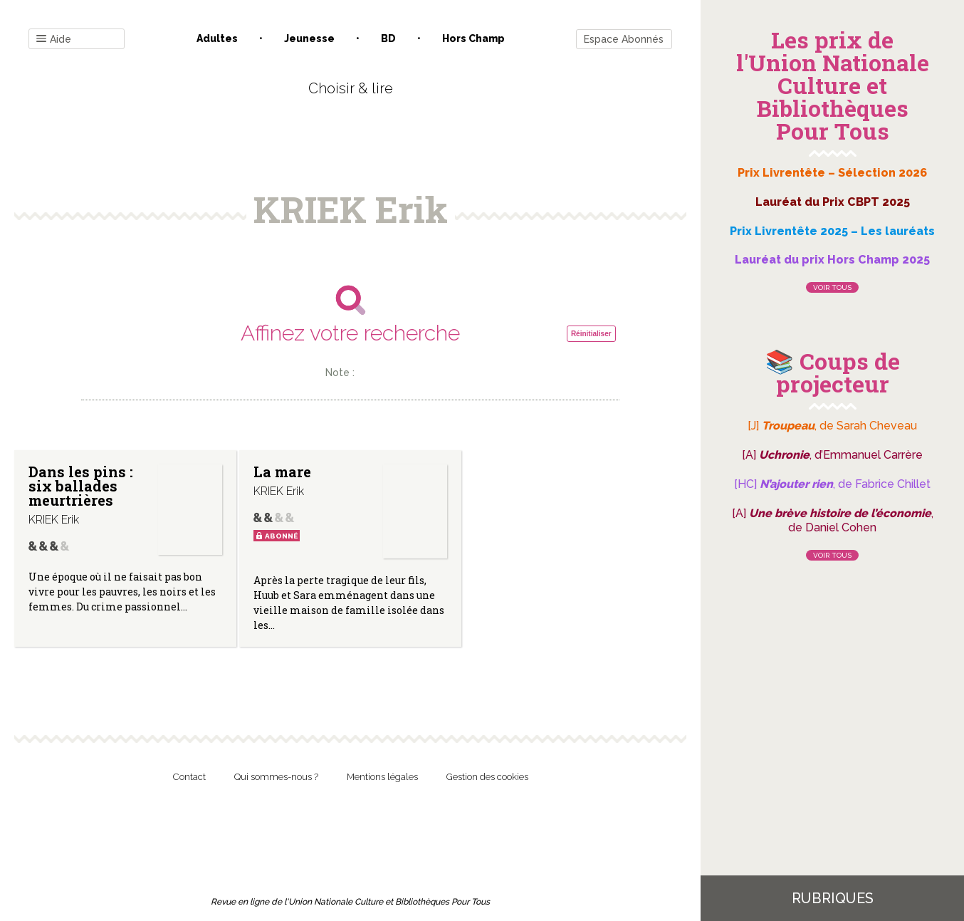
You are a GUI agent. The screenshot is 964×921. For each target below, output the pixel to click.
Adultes (217, 38)
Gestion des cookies (487, 776)
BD (388, 38)
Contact (189, 776)
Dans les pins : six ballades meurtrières (80, 485)
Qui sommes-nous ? (276, 776)
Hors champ (473, 38)
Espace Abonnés (624, 39)
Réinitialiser (591, 334)
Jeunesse (309, 38)
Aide (53, 39)
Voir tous (832, 287)
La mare (281, 471)
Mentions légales (382, 776)
